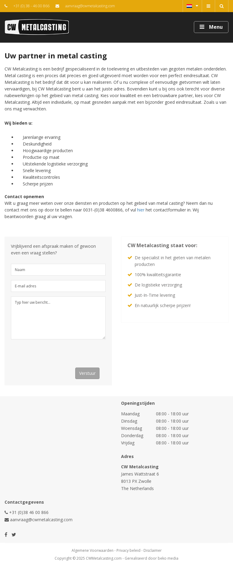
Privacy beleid (128, 550)
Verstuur (87, 373)
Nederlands (192, 6)
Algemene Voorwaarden (92, 550)
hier (140, 210)
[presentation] (57, 356)
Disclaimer (153, 550)
